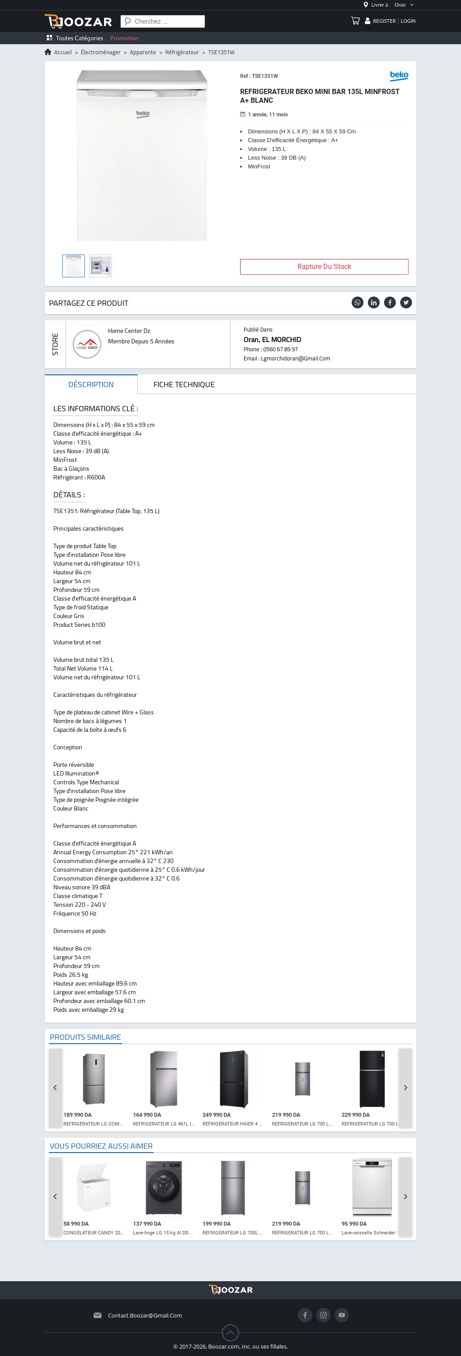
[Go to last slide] (55, 1087)
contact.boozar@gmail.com (145, 1315)
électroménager (101, 52)
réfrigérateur (182, 52)
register (384, 20)
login (408, 20)
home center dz (129, 330)
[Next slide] (405, 1087)
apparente (143, 52)
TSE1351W (221, 52)
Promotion (124, 38)
